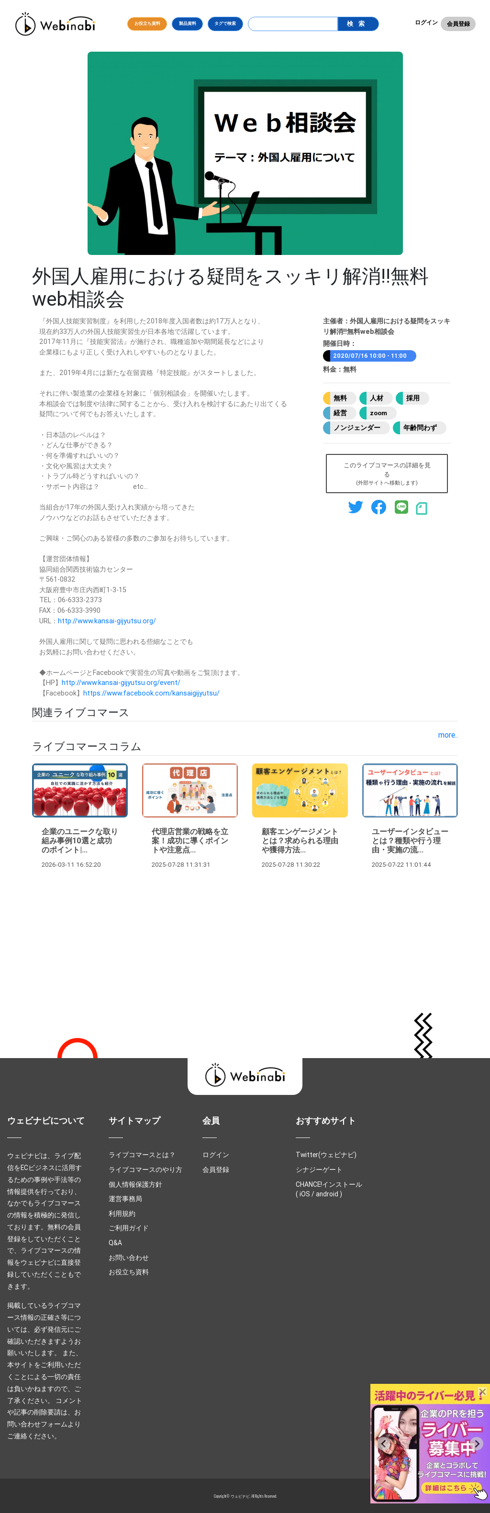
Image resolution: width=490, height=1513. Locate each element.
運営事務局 (125, 1198)
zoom (378, 413)
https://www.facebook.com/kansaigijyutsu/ (151, 693)
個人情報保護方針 (135, 1184)
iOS (305, 1194)
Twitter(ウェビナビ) (326, 1154)
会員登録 (458, 23)
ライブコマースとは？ (142, 1154)
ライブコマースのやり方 (145, 1169)
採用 (413, 398)
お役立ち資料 (147, 23)
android (327, 1194)
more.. (448, 735)
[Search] (293, 24)
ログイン (426, 22)
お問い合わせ (129, 1257)
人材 (376, 398)
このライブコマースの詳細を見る (387, 474)
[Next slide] (476, 1443)
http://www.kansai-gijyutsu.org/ (107, 621)
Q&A (115, 1242)
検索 (358, 24)
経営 (340, 413)
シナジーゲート (319, 1169)
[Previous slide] (383, 1443)
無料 (340, 398)
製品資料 (187, 23)
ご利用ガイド (129, 1228)
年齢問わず (420, 427)
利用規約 (122, 1213)
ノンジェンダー (357, 427)
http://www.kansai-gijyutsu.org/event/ (121, 682)
